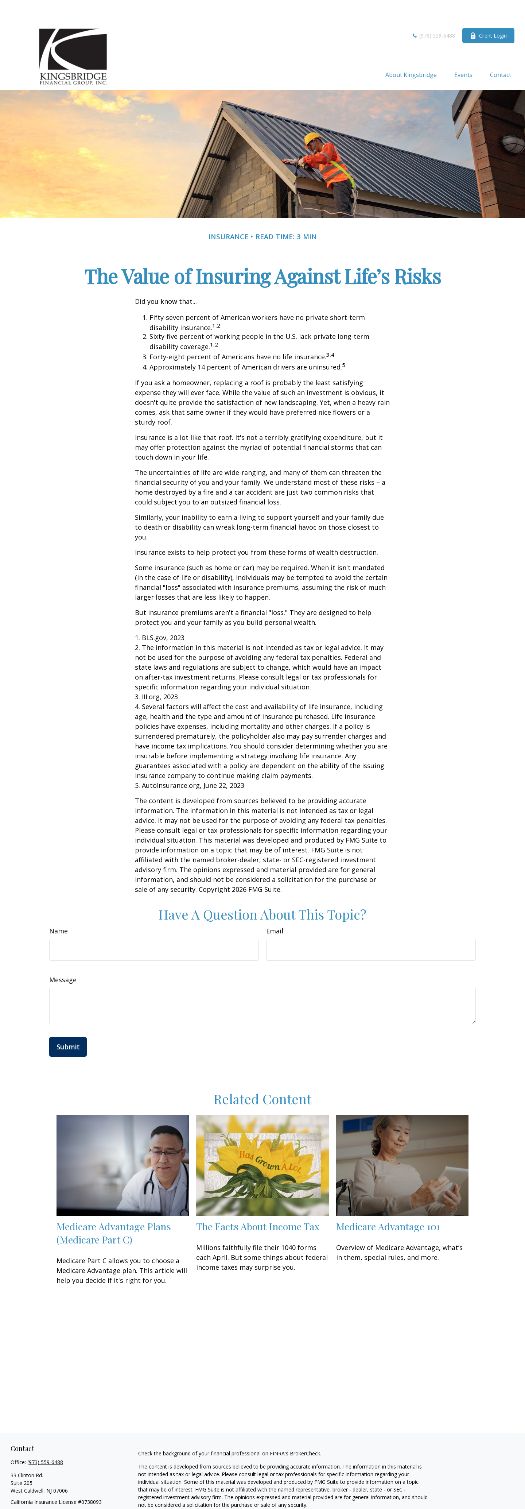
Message (63, 957)
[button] (411, 52)
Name (58, 909)
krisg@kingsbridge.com (38, 1492)
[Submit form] (68, 1025)
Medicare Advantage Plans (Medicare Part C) (114, 1211)
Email (274, 909)
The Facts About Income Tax (257, 1204)
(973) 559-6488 (433, 13)
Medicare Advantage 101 (388, 1204)
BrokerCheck (305, 1431)
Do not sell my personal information (351, 1503)
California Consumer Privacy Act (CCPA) (378, 1496)
